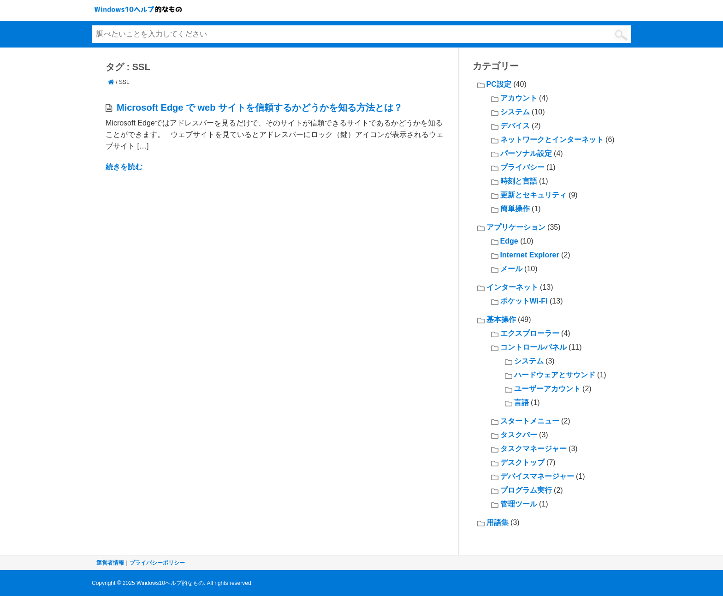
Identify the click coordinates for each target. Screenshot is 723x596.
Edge (509, 241)
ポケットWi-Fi (524, 301)
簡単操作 (515, 209)
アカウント (518, 98)
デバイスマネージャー (537, 476)
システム (515, 112)
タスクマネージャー (533, 449)
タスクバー (518, 435)
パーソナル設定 (526, 153)
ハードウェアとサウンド (554, 375)
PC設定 (498, 84)
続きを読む (124, 167)
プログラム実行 (526, 490)
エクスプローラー (529, 333)
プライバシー (522, 167)
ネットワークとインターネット (552, 139)
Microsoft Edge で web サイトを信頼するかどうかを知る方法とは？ (260, 107)
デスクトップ (522, 462)
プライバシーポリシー (157, 563)
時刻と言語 (518, 181)
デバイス (515, 126)
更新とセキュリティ (533, 195)
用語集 (497, 522)
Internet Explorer (529, 255)
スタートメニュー (529, 421)
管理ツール (518, 504)
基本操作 (501, 319)
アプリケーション (515, 227)
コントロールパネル (533, 347)
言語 (521, 402)
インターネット (512, 287)
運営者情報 (110, 563)
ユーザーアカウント (547, 389)
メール (511, 269)
